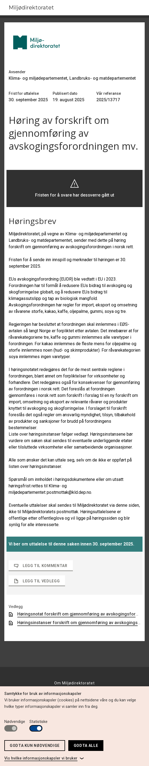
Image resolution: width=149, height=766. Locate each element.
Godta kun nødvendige (35, 745)
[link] (44, 758)
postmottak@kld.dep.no (69, 492)
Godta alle (86, 745)
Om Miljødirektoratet (74, 683)
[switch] (10, 728)
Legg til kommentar (40, 566)
